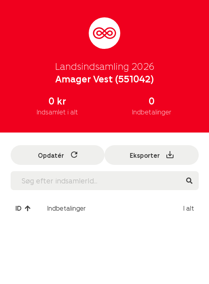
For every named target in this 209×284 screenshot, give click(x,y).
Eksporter (152, 154)
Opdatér (58, 154)
